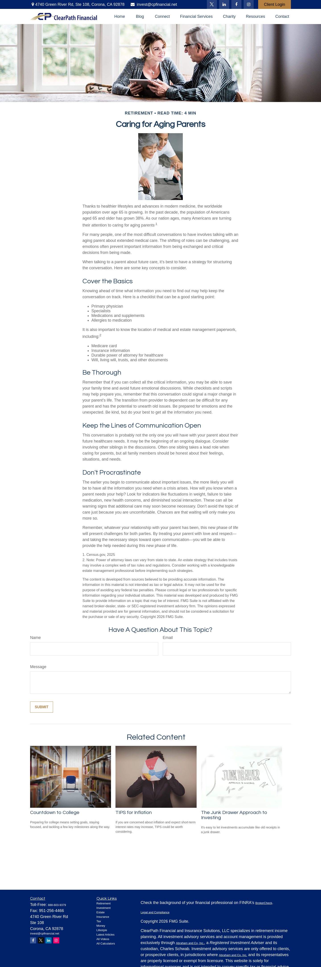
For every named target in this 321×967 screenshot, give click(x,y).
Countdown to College (54, 812)
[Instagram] (56, 940)
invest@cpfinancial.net (153, 4)
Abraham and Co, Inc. (190, 943)
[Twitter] (212, 4)
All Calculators (106, 943)
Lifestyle (102, 930)
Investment (104, 908)
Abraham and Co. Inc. (233, 955)
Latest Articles (106, 934)
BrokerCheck (263, 903)
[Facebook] (236, 4)
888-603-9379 (57, 905)
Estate (101, 912)
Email (168, 637)
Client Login (274, 4)
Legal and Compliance (155, 912)
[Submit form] (41, 707)
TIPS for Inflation (133, 812)
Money (101, 925)
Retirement (104, 903)
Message (38, 667)
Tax (99, 921)
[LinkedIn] (224, 4)
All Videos (103, 939)
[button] (120, 16)
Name (35, 637)
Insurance (103, 916)
